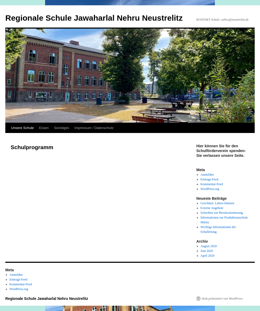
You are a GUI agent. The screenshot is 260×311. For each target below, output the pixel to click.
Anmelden (207, 174)
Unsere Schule (22, 128)
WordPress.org (210, 189)
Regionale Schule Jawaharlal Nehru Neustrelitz (94, 18)
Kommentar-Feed (212, 184)
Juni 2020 (207, 251)
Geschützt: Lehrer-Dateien (217, 203)
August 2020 (209, 246)
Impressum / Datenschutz (94, 128)
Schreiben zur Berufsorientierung (222, 213)
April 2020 (207, 255)
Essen (44, 128)
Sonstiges (61, 128)
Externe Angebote (212, 208)
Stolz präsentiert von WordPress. (222, 298)
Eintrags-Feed (209, 179)
